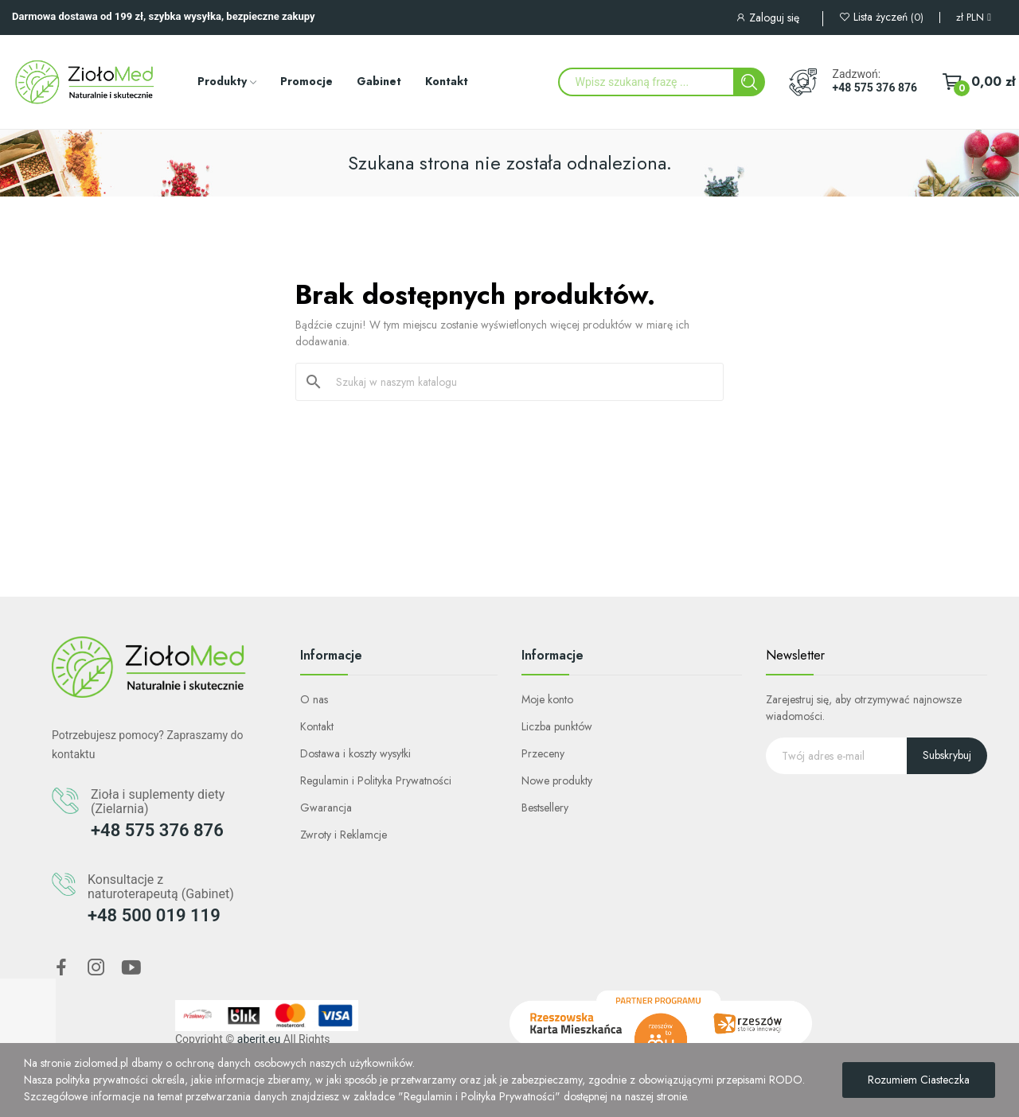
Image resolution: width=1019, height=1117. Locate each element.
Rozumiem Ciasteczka (919, 1080)
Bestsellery (544, 807)
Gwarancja (326, 807)
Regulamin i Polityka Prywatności (375, 780)
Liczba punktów (556, 726)
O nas (314, 699)
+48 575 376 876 (875, 87)
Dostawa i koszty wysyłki (355, 753)
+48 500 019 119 (154, 915)
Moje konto (547, 699)
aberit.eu (258, 1039)
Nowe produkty (556, 780)
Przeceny (542, 753)
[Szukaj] (519, 382)
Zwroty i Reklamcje (343, 835)
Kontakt (317, 726)
